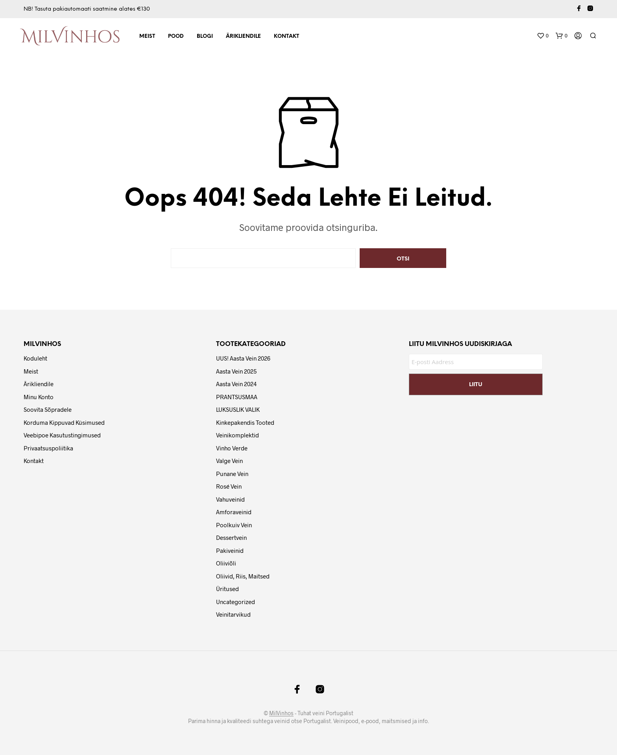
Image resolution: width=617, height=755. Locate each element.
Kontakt (286, 36)
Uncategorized (235, 601)
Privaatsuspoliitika (48, 448)
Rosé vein (229, 486)
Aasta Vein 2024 (236, 383)
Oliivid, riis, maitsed (243, 576)
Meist (147, 36)
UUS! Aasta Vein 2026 (243, 358)
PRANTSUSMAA (236, 396)
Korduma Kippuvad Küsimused (64, 422)
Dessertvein (231, 537)
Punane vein (232, 473)
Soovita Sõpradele (48, 409)
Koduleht (35, 358)
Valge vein (229, 460)
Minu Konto (39, 396)
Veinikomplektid (237, 435)
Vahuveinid (230, 499)
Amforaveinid (233, 511)
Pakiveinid (230, 550)
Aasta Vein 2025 (236, 371)
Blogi (205, 36)
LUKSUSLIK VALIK (238, 409)
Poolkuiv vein (234, 524)
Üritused (227, 588)
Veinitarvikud (233, 614)
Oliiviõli (226, 563)
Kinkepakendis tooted (245, 422)
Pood (176, 36)
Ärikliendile (243, 36)
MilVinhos (281, 713)
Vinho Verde (232, 448)
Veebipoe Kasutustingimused (62, 435)
